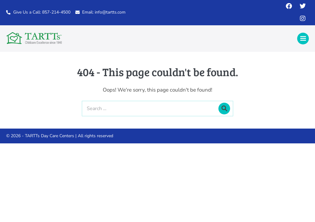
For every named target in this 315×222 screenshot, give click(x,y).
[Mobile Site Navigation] (303, 38)
